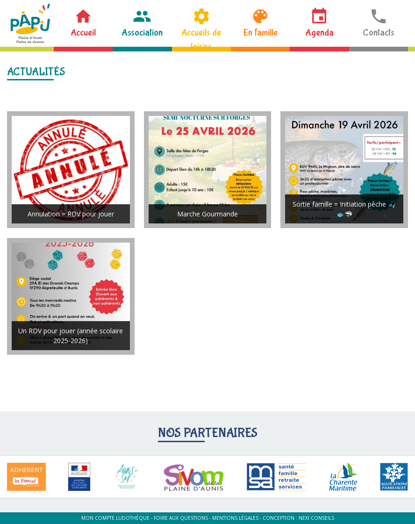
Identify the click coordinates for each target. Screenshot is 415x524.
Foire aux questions (181, 518)
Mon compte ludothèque (115, 518)
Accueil (83, 32)
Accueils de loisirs (201, 37)
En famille (260, 32)
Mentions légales (235, 518)
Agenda (319, 32)
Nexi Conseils (316, 518)
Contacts (378, 32)
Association (142, 32)
